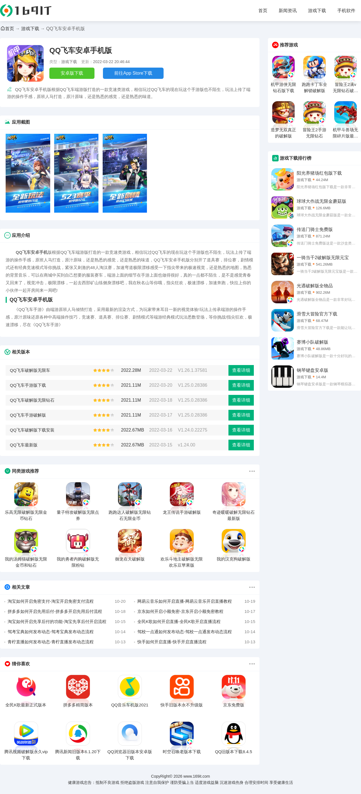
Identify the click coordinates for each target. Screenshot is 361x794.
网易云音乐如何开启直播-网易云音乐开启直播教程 (196, 601)
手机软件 (346, 10)
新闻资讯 (288, 10)
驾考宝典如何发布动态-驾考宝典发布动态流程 (67, 632)
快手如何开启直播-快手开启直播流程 (196, 642)
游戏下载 (317, 10)
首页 (262, 10)
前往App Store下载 (133, 73)
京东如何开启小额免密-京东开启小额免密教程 (196, 611)
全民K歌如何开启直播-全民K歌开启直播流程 (196, 622)
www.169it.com (196, 776)
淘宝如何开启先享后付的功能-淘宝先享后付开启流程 (67, 622)
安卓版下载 (72, 73)
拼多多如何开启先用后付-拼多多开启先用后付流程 (67, 611)
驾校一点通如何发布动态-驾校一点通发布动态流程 (196, 632)
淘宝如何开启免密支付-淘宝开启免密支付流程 (67, 601)
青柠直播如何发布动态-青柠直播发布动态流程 (67, 642)
